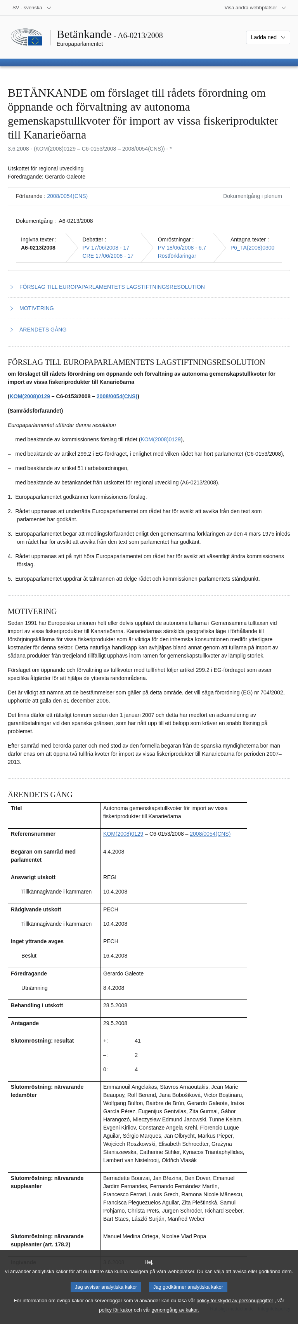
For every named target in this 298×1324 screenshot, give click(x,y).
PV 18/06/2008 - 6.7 (182, 248)
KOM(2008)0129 (30, 396)
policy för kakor (115, 1318)
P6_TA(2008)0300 (252, 248)
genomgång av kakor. (175, 1318)
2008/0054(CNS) (67, 196)
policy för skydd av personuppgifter (234, 1309)
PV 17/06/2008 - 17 (106, 248)
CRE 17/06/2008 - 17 (108, 256)
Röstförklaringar (177, 256)
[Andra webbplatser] (255, 8)
